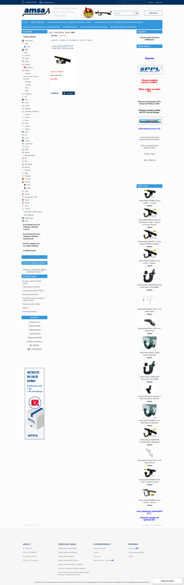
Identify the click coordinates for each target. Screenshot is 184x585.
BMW (25, 50)
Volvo (25, 221)
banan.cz (158, 525)
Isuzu (25, 120)
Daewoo (26, 64)
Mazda (25, 152)
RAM (26, 91)
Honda (25, 105)
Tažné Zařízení (29, 37)
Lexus (25, 147)
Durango (28, 82)
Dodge (25, 70)
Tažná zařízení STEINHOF (67, 552)
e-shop (146, 525)
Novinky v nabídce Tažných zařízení (71, 568)
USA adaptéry (29, 215)
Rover (27, 185)
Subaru (26, 194)
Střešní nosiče (29, 251)
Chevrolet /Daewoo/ (30, 111)
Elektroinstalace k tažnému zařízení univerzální (31, 236)
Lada (25, 138)
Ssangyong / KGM (29, 197)
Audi (25, 43)
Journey (28, 85)
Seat (25, 191)
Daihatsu (28, 67)
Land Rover (27, 144)
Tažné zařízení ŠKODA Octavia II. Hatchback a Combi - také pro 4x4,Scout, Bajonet (149, 222)
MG (24, 158)
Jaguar (26, 129)
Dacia (25, 61)
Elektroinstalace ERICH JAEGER (70, 564)
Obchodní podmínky (136, 552)
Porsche (26, 179)
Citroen (26, 55)
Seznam (63, 36)
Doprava (26, 308)
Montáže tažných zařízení (31, 304)
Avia (27, 47)
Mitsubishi (27, 164)
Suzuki (25, 200)
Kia (24, 135)
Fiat (25, 100)
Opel (25, 173)
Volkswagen (27, 218)
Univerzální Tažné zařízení (33, 212)
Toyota (26, 209)
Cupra (25, 58)
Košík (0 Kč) (153, 13)
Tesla (25, 206)
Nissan (26, 167)
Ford (25, 103)
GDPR (131, 556)
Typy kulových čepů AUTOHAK (33, 291)
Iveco (25, 123)
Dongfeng (26, 94)
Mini (24, 161)
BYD (24, 53)
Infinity (26, 117)
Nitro (27, 88)
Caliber (27, 73)
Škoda (25, 203)
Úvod (50, 32)
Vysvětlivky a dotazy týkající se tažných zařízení (33, 299)
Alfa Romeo (27, 41)
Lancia (26, 141)
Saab (27, 188)
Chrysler (26, 114)
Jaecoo (26, 126)
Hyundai (26, 108)
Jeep (25, 132)
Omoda (26, 170)
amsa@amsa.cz (48, 2)
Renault (26, 182)
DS (24, 97)
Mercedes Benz (28, 155)
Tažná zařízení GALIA (66, 556)
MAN (25, 149)
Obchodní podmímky (30, 311)
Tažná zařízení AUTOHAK (31, 287)
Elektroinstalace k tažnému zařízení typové (31, 227)
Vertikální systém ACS (30, 294)
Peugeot (26, 176)
